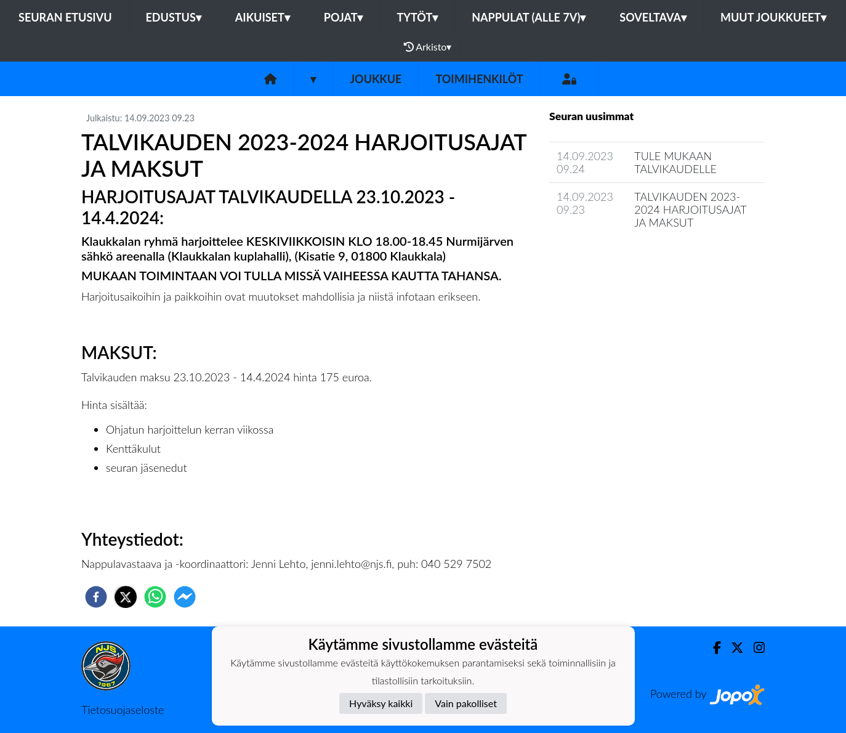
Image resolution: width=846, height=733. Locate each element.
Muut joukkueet (773, 17)
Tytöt (417, 17)
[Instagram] (754, 647)
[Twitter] (732, 647)
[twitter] (126, 597)
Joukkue (375, 79)
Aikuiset (262, 17)
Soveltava (653, 17)
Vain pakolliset (466, 703)
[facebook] (96, 597)
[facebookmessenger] (185, 597)
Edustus (173, 17)
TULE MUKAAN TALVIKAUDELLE (675, 162)
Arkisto (428, 46)
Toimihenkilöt (479, 79)
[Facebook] (712, 647)
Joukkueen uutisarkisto (612, 257)
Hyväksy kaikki (381, 703)
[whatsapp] (155, 597)
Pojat (343, 17)
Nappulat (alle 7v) (529, 17)
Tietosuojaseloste (122, 709)
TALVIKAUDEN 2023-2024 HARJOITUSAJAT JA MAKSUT (690, 209)
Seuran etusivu (65, 17)
